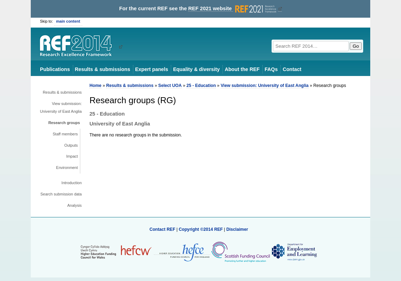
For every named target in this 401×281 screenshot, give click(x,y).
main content (68, 21)
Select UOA (170, 85)
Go (356, 46)
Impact (72, 156)
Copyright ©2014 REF (201, 229)
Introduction (72, 183)
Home (95, 85)
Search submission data (61, 194)
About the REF (242, 69)
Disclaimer (237, 229)
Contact (292, 69)
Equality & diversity (196, 69)
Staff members (65, 134)
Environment (67, 167)
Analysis (74, 205)
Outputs (71, 145)
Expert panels (151, 69)
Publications (55, 69)
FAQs (271, 69)
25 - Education (201, 85)
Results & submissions (102, 69)
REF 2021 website (233, 9)
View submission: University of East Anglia (61, 107)
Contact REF (162, 229)
